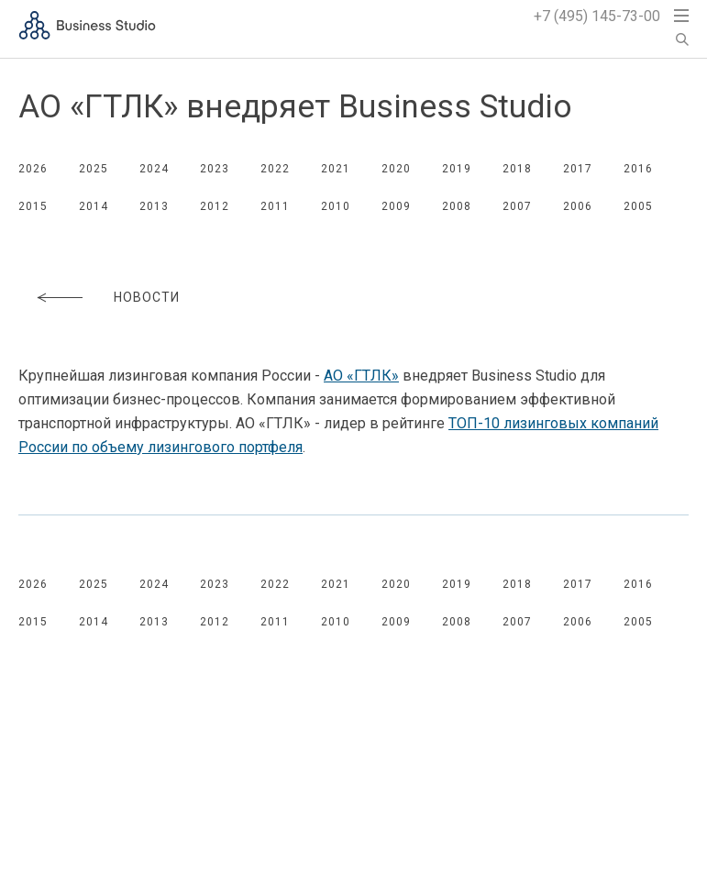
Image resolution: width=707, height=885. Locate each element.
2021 (335, 168)
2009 (396, 206)
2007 (517, 206)
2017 (577, 168)
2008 (456, 206)
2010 (335, 206)
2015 (33, 206)
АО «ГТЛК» (361, 375)
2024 (154, 168)
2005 (638, 206)
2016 (638, 168)
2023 (214, 168)
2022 (275, 168)
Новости (147, 297)
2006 (577, 206)
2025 (93, 168)
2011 (275, 206)
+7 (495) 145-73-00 (597, 16)
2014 (93, 206)
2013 (154, 206)
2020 (396, 168)
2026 (33, 168)
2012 (214, 206)
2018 (517, 168)
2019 (456, 168)
